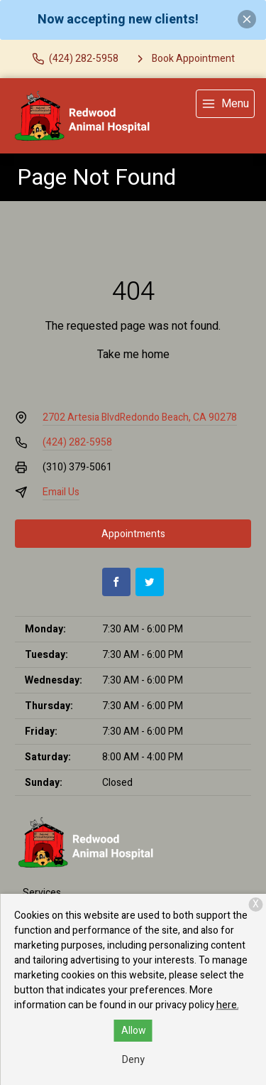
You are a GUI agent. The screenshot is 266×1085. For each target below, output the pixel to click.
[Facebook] (116, 582)
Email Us (61, 492)
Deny (133, 1059)
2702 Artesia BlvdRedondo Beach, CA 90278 (140, 417)
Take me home (133, 354)
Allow (133, 1030)
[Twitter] (149, 582)
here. (227, 1005)
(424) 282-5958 (77, 442)
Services (42, 892)
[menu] (225, 104)
